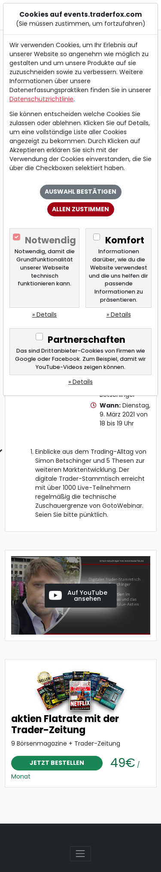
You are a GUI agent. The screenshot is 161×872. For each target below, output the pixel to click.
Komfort (124, 240)
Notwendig (50, 240)
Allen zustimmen (80, 209)
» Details (44, 314)
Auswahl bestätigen (80, 191)
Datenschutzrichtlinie (41, 99)
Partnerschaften (86, 339)
